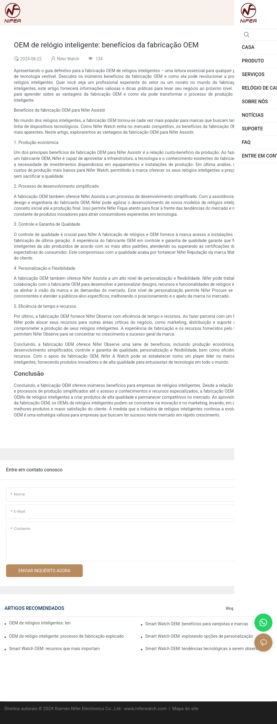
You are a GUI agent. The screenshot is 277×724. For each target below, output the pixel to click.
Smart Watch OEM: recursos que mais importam (54, 648)
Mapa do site (184, 708)
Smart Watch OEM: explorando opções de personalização (199, 636)
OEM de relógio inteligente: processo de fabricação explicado (66, 636)
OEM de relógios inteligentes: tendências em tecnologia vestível (39, 622)
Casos (245, 608)
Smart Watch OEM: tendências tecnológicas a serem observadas (206, 648)
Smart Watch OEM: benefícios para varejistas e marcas (196, 623)
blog (229, 608)
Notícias (262, 608)
